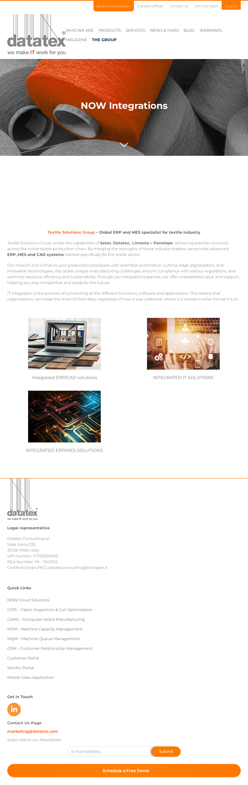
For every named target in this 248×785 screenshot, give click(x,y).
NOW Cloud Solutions (28, 619)
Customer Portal (23, 677)
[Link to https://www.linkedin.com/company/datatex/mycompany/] (14, 728)
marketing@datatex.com (32, 750)
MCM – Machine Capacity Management (45, 648)
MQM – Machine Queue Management (43, 657)
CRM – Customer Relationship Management (50, 667)
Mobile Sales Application (30, 696)
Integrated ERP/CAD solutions (64, 396)
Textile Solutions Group (71, 251)
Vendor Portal (21, 686)
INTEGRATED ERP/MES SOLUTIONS (84, 460)
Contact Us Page (24, 742)
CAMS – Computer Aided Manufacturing (46, 638)
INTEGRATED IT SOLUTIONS (178, 396)
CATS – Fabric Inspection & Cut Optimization (50, 628)
